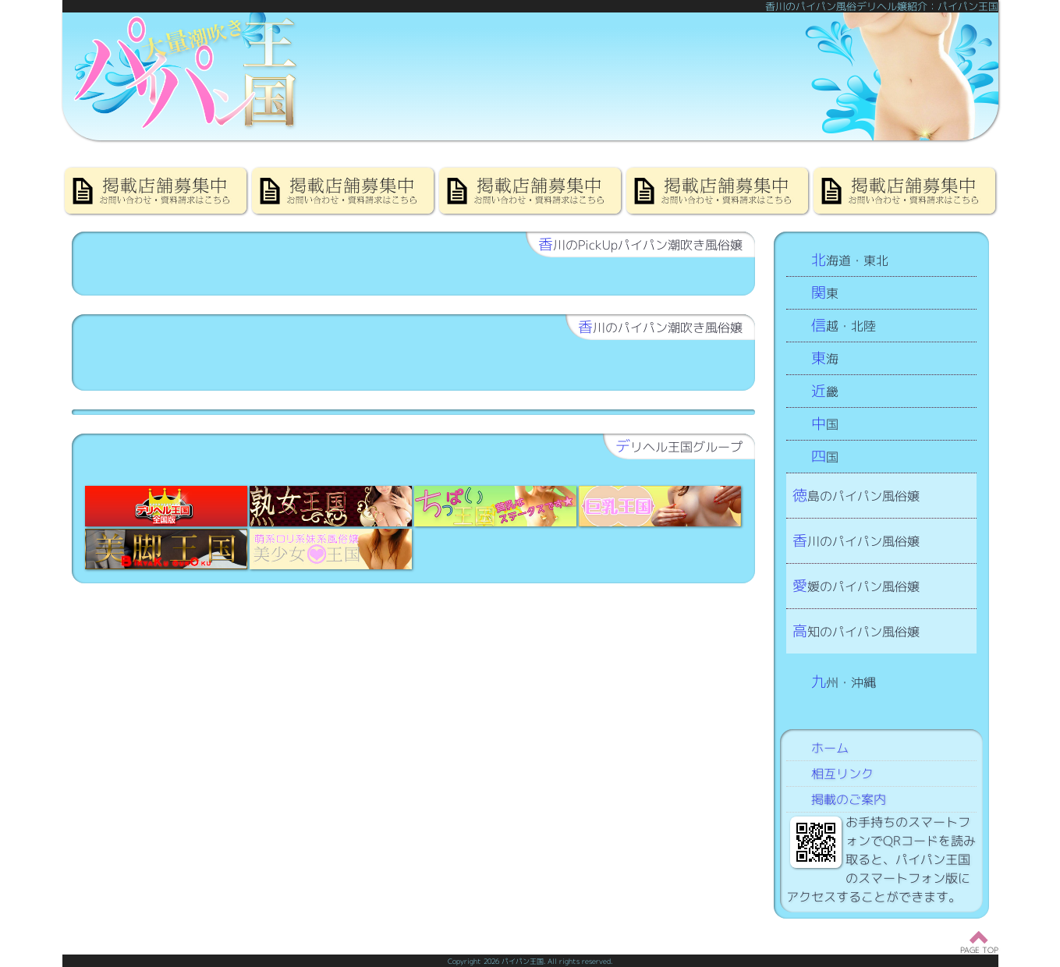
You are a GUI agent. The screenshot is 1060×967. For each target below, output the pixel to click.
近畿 (824, 390)
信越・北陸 (843, 324)
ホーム (830, 747)
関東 (824, 292)
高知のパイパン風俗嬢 (856, 630)
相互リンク (842, 773)
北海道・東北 (849, 259)
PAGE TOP (979, 950)
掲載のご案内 (848, 799)
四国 (824, 455)
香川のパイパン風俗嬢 (856, 540)
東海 (824, 357)
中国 (824, 423)
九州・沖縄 (843, 681)
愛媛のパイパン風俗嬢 (856, 585)
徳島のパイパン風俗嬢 (856, 494)
